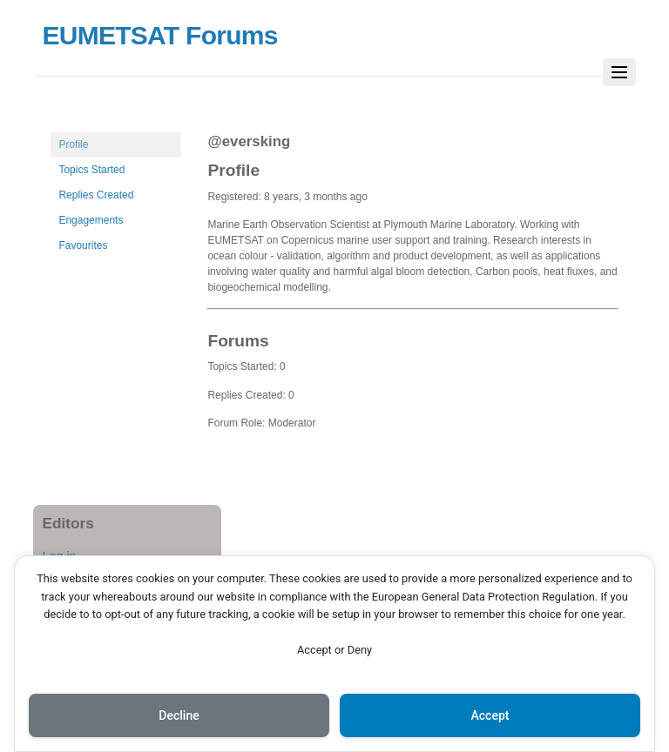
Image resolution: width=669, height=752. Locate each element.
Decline (179, 715)
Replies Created (95, 195)
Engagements (90, 220)
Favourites (82, 245)
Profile (73, 144)
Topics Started (91, 170)
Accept (490, 715)
